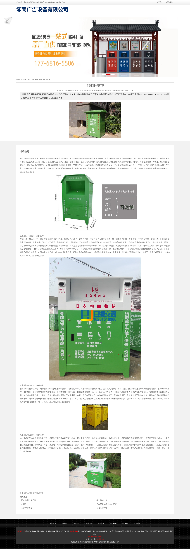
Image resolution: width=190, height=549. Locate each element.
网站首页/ (27, 80)
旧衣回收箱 (21, 531)
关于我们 (160, 2)
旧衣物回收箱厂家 (28, 500)
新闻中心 (68, 20)
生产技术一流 (102, 500)
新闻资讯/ (35, 80)
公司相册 (115, 20)
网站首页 (37, 20)
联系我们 (169, 2)
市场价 (24, 504)
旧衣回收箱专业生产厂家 (106, 504)
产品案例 (99, 20)
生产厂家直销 (26, 508)
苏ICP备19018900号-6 (95, 537)
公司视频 (131, 20)
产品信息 (84, 20)
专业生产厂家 (102, 508)
